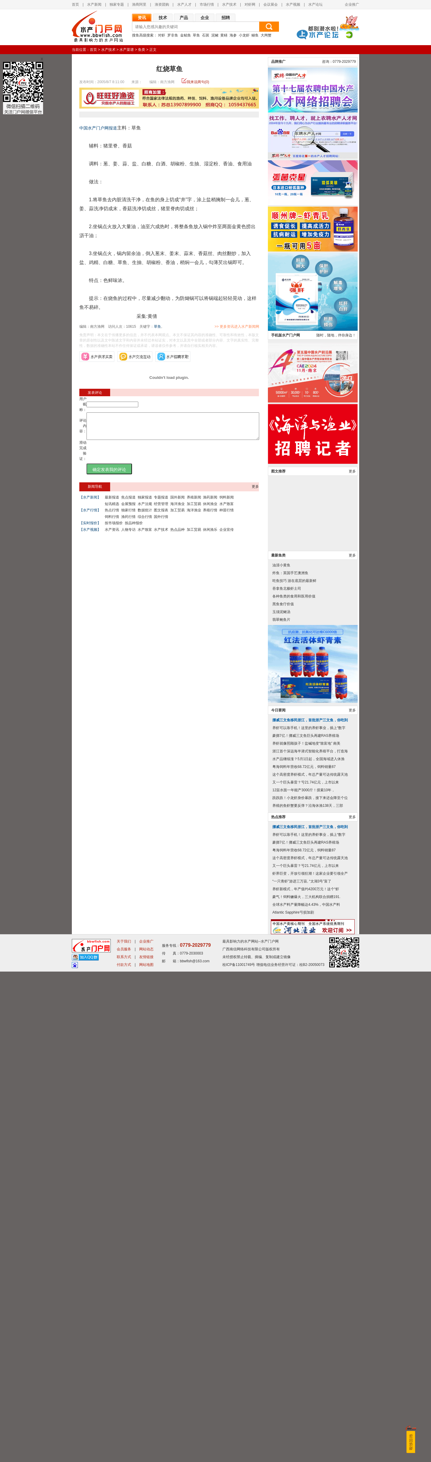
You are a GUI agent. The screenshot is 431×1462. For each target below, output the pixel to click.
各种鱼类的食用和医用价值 (293, 1087)
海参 (233, 35)
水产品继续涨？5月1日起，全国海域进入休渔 (308, 1249)
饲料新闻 (226, 503)
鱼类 (141, 50)
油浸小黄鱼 (281, 1056)
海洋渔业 (177, 509)
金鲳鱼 (185, 35)
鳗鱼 (255, 35)
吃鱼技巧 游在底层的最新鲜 (294, 1071)
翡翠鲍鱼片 (281, 1110)
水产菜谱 (126, 50)
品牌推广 (278, 552)
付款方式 (124, 1455)
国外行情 (161, 522)
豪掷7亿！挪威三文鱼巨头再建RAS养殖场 (305, 1226)
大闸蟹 (266, 35)
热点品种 (177, 535)
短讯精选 (112, 509)
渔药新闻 (210, 503)
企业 (205, 17)
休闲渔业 (210, 509)
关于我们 (124, 1432)
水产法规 (145, 509)
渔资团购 (162, 4)
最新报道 (112, 503)
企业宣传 (226, 535)
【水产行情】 (90, 515)
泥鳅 (214, 35)
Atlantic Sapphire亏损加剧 (293, 1403)
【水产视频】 (90, 535)
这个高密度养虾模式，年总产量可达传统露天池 (310, 1265)
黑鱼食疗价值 (283, 1094)
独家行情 (128, 515)
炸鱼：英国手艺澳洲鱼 (290, 1063)
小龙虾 (244, 35)
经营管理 (161, 509)
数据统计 (145, 515)
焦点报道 (128, 503)
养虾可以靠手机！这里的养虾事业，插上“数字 (308, 1218)
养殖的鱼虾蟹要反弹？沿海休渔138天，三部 (307, 1296)
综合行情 (145, 522)
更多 (255, 492)
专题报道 (161, 503)
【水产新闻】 (90, 503)
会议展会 (270, 4)
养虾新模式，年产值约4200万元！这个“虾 (305, 1379)
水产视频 (293, 4)
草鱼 (196, 35)
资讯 (142, 17)
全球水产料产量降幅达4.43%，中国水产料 (306, 1395)
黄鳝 (223, 35)
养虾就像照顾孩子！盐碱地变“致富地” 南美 (306, 1234)
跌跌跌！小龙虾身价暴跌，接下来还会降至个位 (310, 1288)
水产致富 (226, 509)
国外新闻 (177, 503)
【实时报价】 (90, 528)
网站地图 (146, 1455)
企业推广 (352, 4)
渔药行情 (128, 522)
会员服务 (124, 1439)
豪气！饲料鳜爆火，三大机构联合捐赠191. (306, 1387)
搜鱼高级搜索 (143, 35)
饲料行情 (112, 522)
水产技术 (229, 4)
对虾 (161, 35)
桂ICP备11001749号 (238, 1455)
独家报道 (145, 503)
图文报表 (161, 515)
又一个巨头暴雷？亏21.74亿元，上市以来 (305, 1273)
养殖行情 (210, 515)
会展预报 (128, 509)
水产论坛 (315, 4)
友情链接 (146, 1447)
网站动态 (146, 1439)
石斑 (205, 35)
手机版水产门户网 (285, 826)
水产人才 (184, 4)
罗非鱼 (172, 35)
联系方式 (124, 1447)
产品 (184, 17)
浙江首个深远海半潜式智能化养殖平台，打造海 (310, 1242)
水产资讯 (112, 535)
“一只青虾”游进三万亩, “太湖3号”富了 (301, 1372)
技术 (163, 17)
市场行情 (207, 4)
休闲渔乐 (210, 535)
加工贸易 (194, 509)
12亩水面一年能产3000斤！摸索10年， (303, 1280)
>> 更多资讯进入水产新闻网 (258, 326)
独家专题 (117, 4)
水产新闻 (94, 4)
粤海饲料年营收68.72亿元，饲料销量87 (304, 1257)
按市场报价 (114, 528)
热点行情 (112, 515)
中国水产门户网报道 (98, 128)
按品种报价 (134, 528)
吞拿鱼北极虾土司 (286, 1079)
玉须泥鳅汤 (281, 1102)
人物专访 (128, 535)
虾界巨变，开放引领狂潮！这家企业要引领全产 (310, 1364)
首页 (75, 4)
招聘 (225, 17)
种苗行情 (226, 515)
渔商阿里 (139, 4)
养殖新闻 (194, 503)
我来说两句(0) (198, 82)
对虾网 (250, 4)
